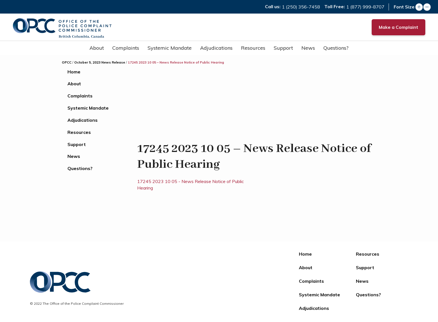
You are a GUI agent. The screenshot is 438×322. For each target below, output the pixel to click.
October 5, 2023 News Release (99, 62)
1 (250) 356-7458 (301, 7)
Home (73, 72)
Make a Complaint (398, 27)
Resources (253, 48)
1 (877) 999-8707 (365, 7)
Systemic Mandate (170, 48)
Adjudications (216, 48)
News (308, 48)
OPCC (66, 62)
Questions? (336, 48)
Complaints (125, 48)
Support (283, 48)
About (96, 48)
